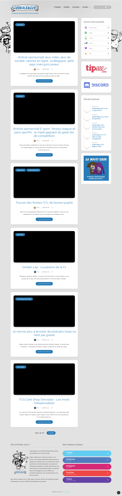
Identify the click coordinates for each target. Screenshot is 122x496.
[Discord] (105, 7)
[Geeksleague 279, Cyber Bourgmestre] (87, 117)
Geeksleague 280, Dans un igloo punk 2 (100, 109)
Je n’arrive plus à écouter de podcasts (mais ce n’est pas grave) (44, 333)
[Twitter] (98, 7)
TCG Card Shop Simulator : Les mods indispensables (44, 401)
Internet (20, 25)
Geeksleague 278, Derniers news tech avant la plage (98, 127)
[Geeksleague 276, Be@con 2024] (87, 144)
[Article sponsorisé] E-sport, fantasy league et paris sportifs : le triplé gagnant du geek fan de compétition (44, 132)
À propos (75, 7)
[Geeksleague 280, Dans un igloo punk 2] (87, 108)
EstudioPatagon (66, 491)
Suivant (51, 433)
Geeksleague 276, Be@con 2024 (98, 145)
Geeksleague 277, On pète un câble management (99, 136)
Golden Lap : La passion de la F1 (44, 267)
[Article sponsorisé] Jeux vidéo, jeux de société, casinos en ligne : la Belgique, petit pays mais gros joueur (44, 61)
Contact (85, 7)
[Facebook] (96, 7)
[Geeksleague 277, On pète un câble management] (87, 135)
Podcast (57, 7)
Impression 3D (33, 170)
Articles (66, 7)
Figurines (20, 170)
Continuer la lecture (44, 81)
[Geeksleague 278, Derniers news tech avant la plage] (87, 125)
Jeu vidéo (20, 367)
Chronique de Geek (24, 299)
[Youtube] (108, 7)
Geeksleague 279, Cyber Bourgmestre (100, 118)
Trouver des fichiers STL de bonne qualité (44, 202)
